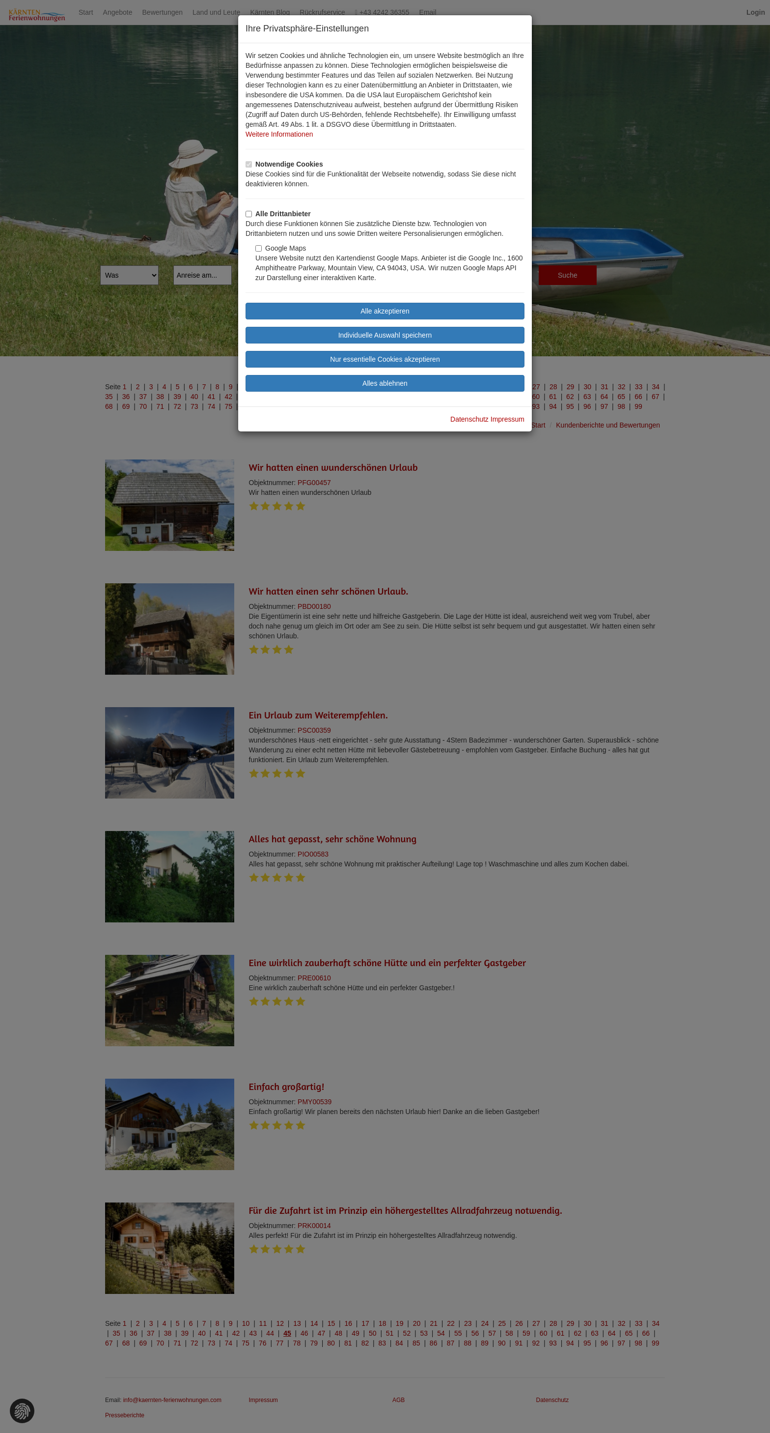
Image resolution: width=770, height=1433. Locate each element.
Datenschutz (469, 419)
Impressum (507, 419)
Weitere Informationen (279, 134)
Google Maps (280, 248)
